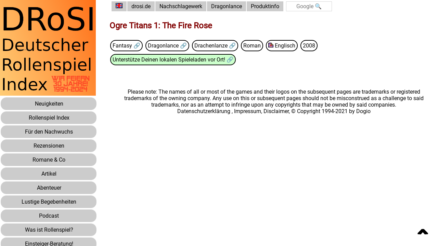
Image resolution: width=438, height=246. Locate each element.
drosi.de (141, 6)
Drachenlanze (211, 45)
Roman (252, 45)
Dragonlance (226, 6)
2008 (309, 45)
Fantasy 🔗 (126, 45)
